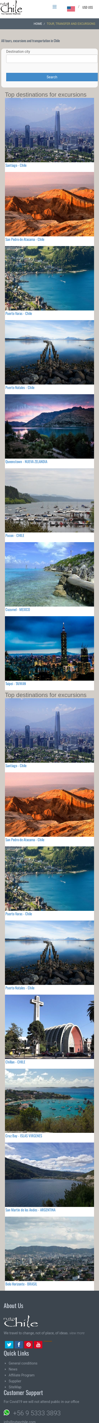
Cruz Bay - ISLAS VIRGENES (23, 1135)
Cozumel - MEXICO (17, 609)
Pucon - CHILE (14, 535)
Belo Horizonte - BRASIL (21, 1283)
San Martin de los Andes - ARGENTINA (30, 1209)
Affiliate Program (22, 1375)
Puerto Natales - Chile (19, 387)
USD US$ (87, 7)
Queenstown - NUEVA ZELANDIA (26, 461)
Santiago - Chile (15, 165)
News (13, 1369)
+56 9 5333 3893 (37, 1413)
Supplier (15, 1381)
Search (52, 77)
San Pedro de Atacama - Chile (24, 239)
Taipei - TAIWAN (15, 683)
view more (76, 1333)
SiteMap (15, 1387)
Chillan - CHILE (15, 1061)
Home (38, 24)
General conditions (23, 1363)
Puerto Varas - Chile (18, 313)
